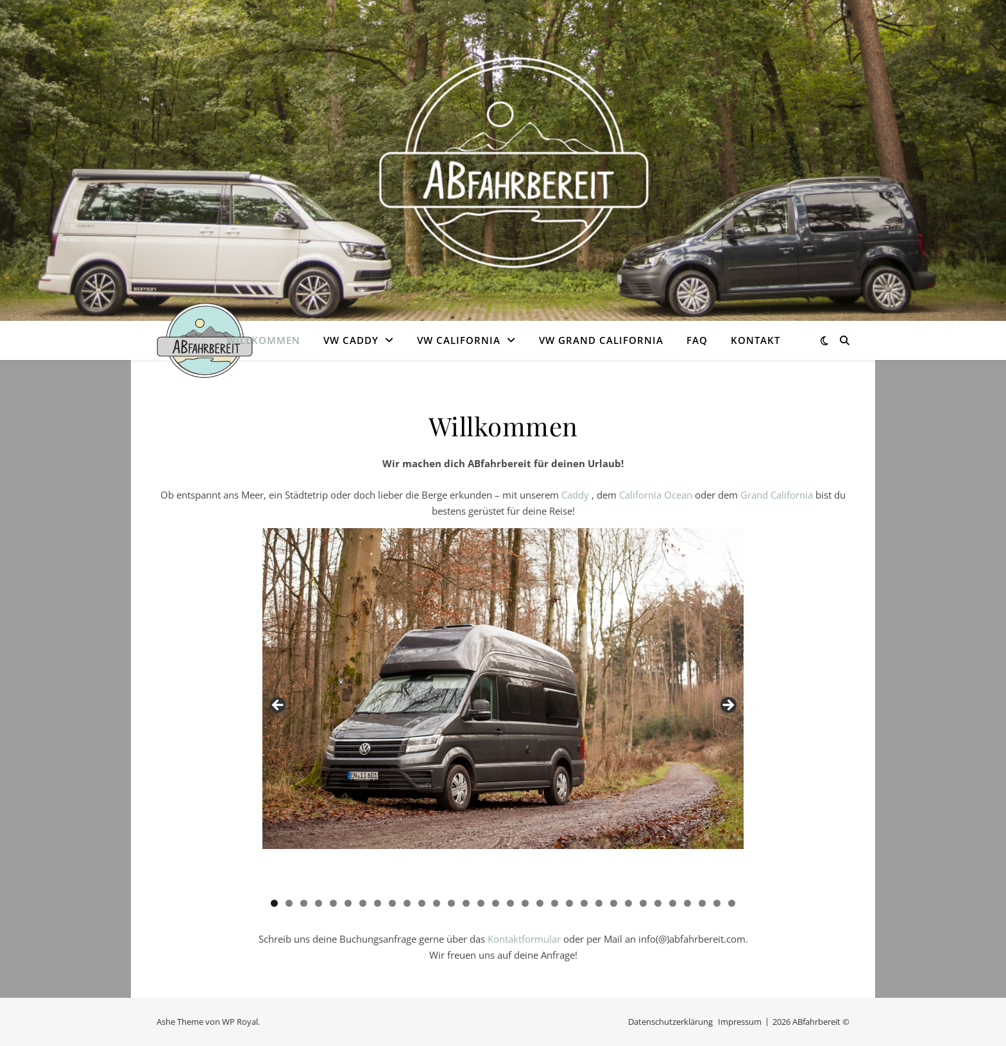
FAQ (697, 340)
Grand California (776, 494)
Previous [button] (278, 706)
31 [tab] (716, 903)
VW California (458, 340)
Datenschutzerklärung (670, 1021)
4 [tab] (318, 903)
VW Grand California (601, 340)
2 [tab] (289, 903)
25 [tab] (628, 903)
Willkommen (263, 340)
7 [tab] (362, 903)
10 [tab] (407, 903)
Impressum (740, 1021)
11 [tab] (421, 903)
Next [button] (727, 706)
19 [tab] (539, 903)
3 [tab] (303, 903)
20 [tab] (554, 903)
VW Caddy (351, 340)
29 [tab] (687, 903)
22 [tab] (584, 903)
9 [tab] (392, 903)
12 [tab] (436, 903)
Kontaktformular (524, 938)
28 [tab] (672, 903)
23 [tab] (598, 903)
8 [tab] (377, 903)
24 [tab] (613, 903)
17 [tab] (510, 903)
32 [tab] (731, 903)
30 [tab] (702, 903)
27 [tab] (657, 903)
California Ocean (655, 494)
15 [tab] (480, 903)
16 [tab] (495, 903)
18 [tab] (525, 903)
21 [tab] (569, 903)
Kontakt (755, 340)
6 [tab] (348, 903)
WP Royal (240, 1021)
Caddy (576, 494)
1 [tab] (274, 903)
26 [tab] (643, 903)
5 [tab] (333, 903)
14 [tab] (466, 903)
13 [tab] (451, 903)
